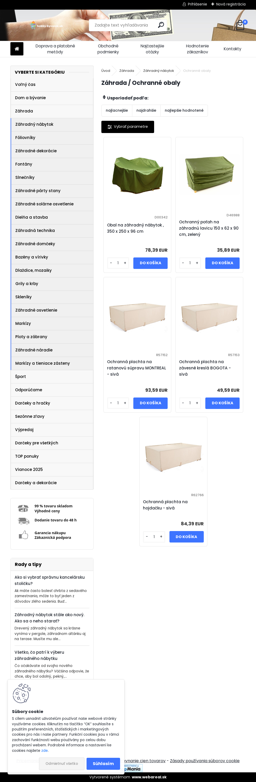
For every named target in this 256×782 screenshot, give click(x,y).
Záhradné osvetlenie (36, 310)
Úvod (105, 70)
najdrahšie (146, 110)
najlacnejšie (117, 110)
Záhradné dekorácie (36, 151)
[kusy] (118, 263)
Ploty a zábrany (31, 336)
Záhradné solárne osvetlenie (44, 204)
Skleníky (23, 297)
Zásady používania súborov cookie (205, 761)
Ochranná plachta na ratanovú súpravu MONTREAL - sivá (136, 368)
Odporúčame (28, 390)
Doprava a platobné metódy (55, 49)
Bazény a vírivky (31, 257)
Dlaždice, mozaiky (33, 270)
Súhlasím (103, 764)
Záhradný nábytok (34, 124)
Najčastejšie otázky (152, 49)
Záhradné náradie (33, 350)
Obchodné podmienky (108, 49)
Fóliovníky (25, 137)
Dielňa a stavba (31, 217)
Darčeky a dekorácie (36, 482)
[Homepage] (16, 49)
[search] (161, 25)
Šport (20, 376)
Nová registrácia (231, 4)
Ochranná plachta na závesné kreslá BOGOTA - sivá (205, 368)
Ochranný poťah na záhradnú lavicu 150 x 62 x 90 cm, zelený (209, 228)
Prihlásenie (197, 4)
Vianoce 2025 (29, 469)
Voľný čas (25, 84)
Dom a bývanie (30, 97)
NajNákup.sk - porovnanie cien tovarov (126, 761)
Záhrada (24, 111)
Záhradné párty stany (38, 190)
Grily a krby (26, 283)
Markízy (23, 323)
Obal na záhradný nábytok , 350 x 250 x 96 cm (135, 228)
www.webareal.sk (149, 777)
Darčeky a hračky (32, 403)
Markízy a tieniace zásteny (42, 363)
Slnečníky (25, 177)
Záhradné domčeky (35, 244)
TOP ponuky (27, 456)
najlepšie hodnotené (184, 110)
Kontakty (232, 49)
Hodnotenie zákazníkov (197, 49)
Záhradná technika (35, 230)
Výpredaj (24, 429)
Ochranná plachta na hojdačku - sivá (165, 505)
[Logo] (46, 25)
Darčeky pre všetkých (36, 443)
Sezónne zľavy (29, 416)
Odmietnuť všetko (61, 763)
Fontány (23, 164)
